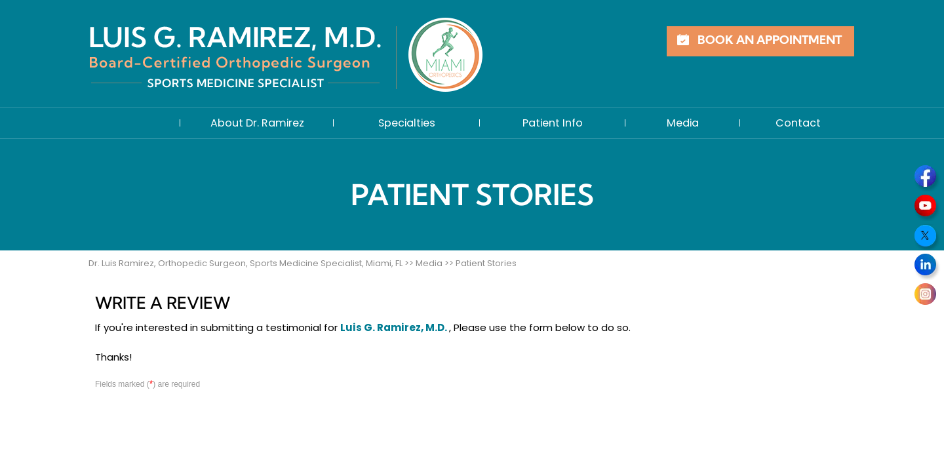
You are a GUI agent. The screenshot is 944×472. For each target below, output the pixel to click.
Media (683, 122)
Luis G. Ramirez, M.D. (394, 327)
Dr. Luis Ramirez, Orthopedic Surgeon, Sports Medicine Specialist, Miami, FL (245, 263)
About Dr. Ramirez (257, 122)
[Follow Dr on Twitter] (927, 237)
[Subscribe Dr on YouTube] (927, 208)
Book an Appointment (770, 41)
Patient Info (552, 122)
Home (134, 123)
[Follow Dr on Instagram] (927, 296)
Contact (798, 122)
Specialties (406, 122)
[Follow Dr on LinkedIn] (927, 267)
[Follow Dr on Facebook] (927, 178)
